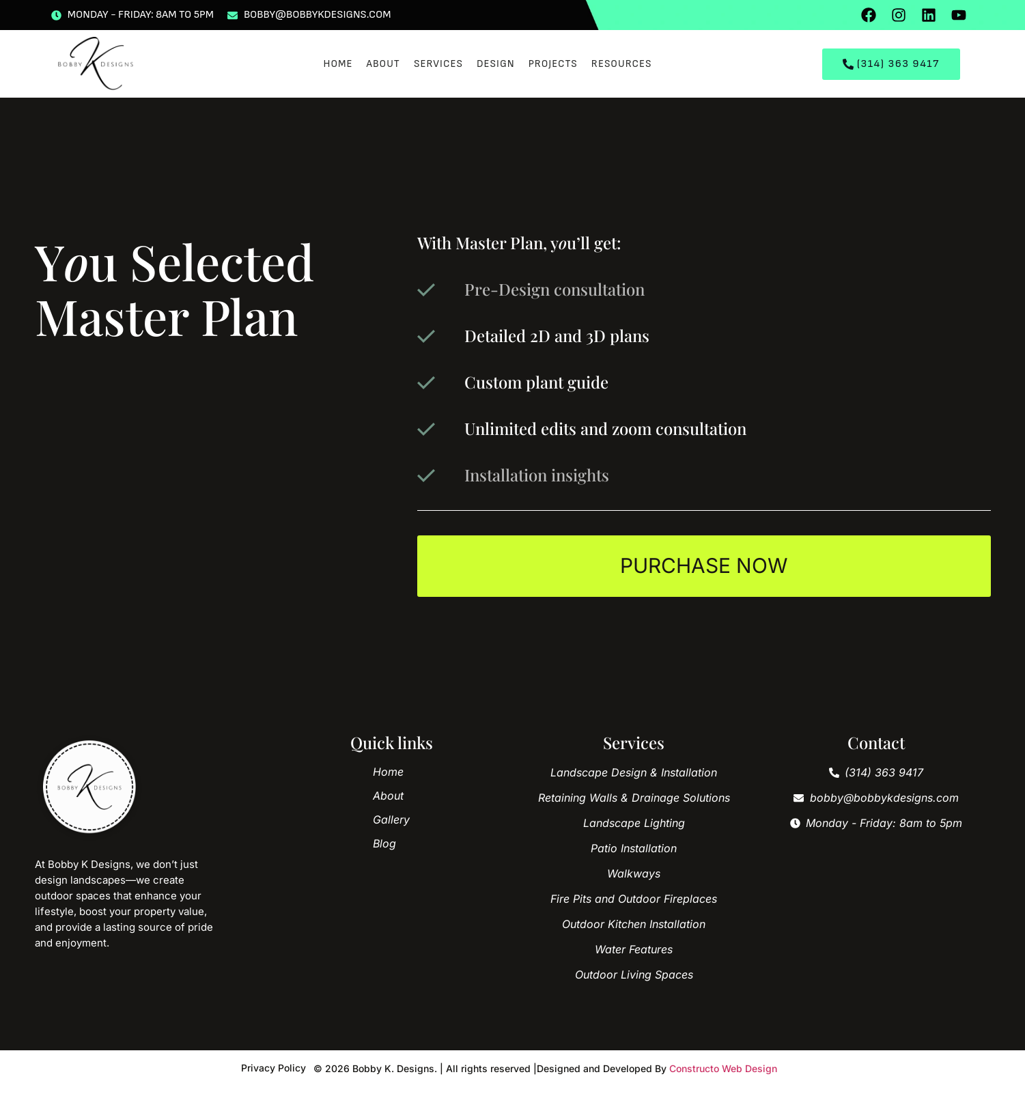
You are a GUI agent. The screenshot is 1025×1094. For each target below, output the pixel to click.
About (383, 63)
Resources (621, 63)
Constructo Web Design (723, 1069)
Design (496, 63)
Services (438, 63)
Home (337, 63)
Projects (553, 63)
